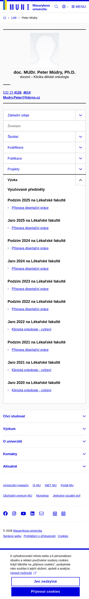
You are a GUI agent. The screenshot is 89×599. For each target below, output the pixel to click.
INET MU (51, 485)
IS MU (37, 485)
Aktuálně (10, 466)
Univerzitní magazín (16, 485)
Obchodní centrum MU (17, 495)
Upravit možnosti (23, 576)
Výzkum (9, 429)
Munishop (42, 495)
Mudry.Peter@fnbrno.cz (21, 97)
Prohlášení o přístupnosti (40, 536)
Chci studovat (14, 416)
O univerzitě (12, 441)
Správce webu (12, 536)
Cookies (63, 536)
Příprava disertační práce (30, 208)
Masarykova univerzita (27, 530)
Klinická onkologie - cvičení (31, 329)
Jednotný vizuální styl (66, 495)
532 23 (12, 92)
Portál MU (67, 485)
